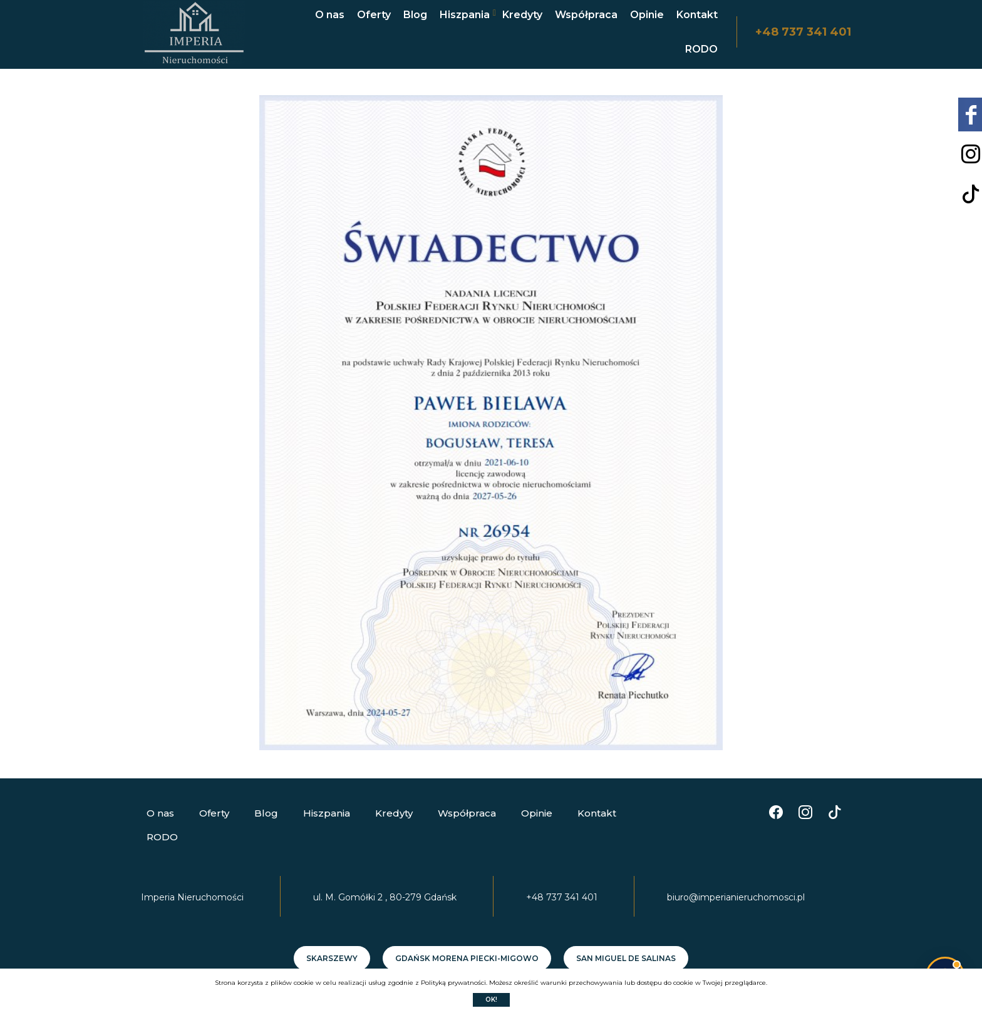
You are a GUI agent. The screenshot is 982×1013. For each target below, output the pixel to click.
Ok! (491, 999)
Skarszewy (332, 958)
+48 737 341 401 (803, 32)
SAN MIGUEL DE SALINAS (626, 958)
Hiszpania (465, 15)
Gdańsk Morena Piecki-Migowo (467, 958)
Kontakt (697, 15)
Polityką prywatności (453, 983)
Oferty (374, 15)
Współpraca (586, 15)
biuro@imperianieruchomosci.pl (736, 897)
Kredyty (522, 15)
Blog (415, 15)
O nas (329, 15)
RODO (701, 49)
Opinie (647, 15)
